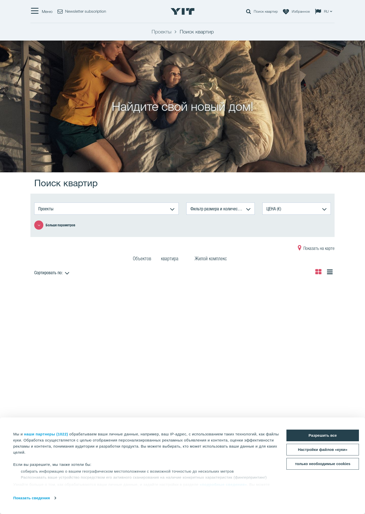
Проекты (45, 208)
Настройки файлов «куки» (322, 449)
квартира (173, 259)
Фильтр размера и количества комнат (222, 208)
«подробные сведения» (223, 484)
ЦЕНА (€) (273, 208)
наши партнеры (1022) (46, 434)
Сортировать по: (48, 272)
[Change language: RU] (325, 11)
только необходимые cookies (323, 464)
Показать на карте (316, 249)
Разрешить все (322, 435)
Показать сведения (31, 498)
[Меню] (41, 11)
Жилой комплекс (214, 259)
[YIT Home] (182, 11)
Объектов (142, 259)
